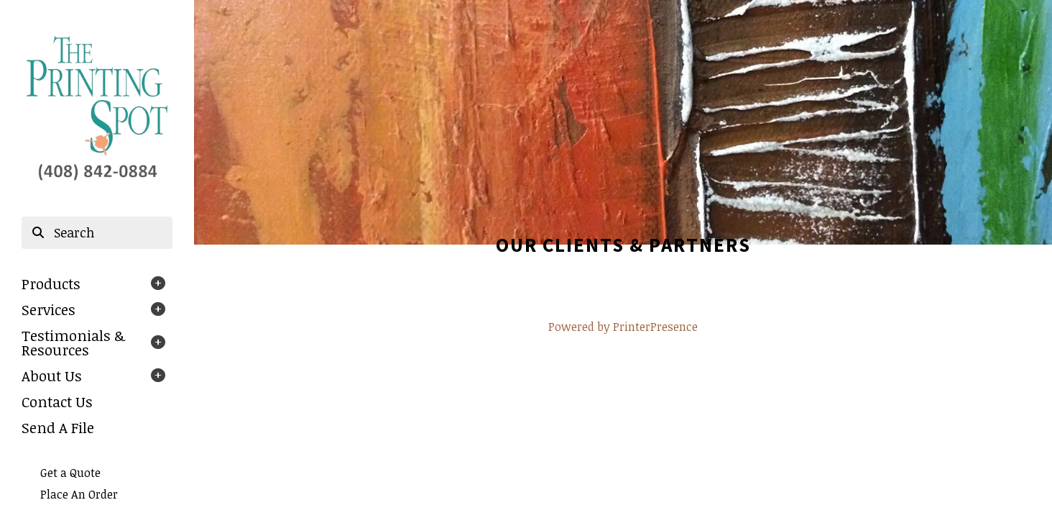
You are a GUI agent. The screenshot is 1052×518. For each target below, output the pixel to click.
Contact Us (57, 401)
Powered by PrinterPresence (623, 327)
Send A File (58, 427)
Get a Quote (70, 473)
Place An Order (79, 494)
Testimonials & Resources (73, 342)
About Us (52, 375)
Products (51, 283)
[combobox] (97, 233)
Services (48, 309)
